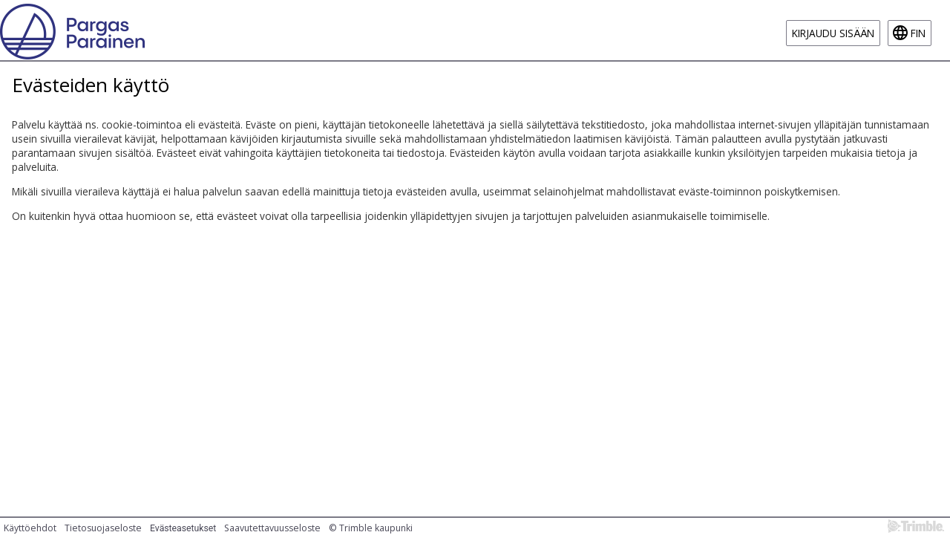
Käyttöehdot (30, 528)
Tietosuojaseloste (103, 528)
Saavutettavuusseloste (272, 528)
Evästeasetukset (183, 528)
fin (918, 33)
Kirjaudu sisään (833, 33)
